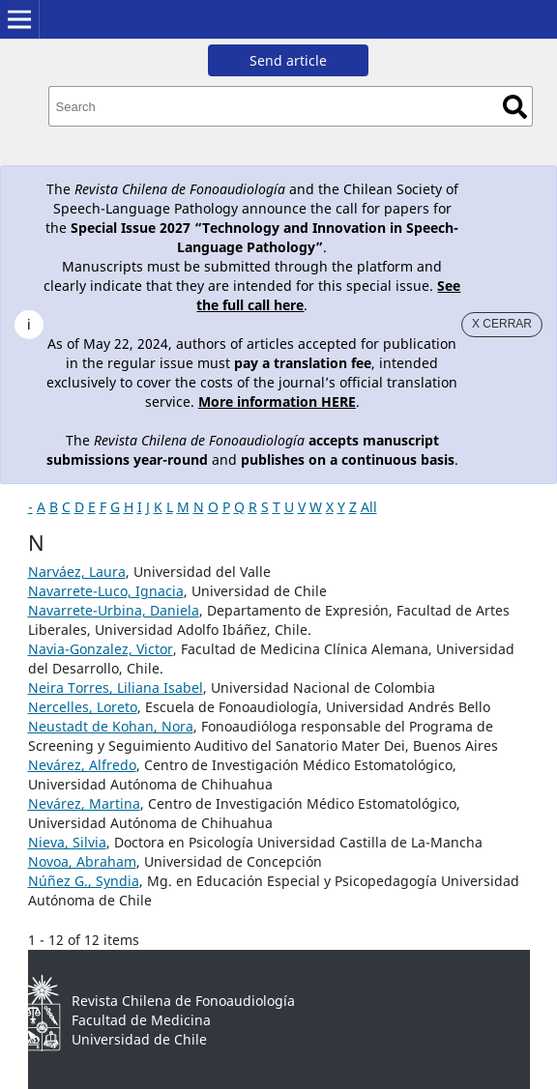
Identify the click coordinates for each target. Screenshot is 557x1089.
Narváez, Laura (77, 571)
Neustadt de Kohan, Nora (110, 726)
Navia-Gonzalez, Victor (100, 649)
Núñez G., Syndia (83, 881)
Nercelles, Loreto (82, 707)
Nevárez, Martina (84, 803)
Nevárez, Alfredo (82, 765)
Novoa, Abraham (82, 861)
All (369, 507)
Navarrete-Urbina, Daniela (113, 610)
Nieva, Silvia (67, 842)
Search (515, 107)
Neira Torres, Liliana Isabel (115, 687)
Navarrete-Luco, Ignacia (106, 591)
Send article (288, 60)
